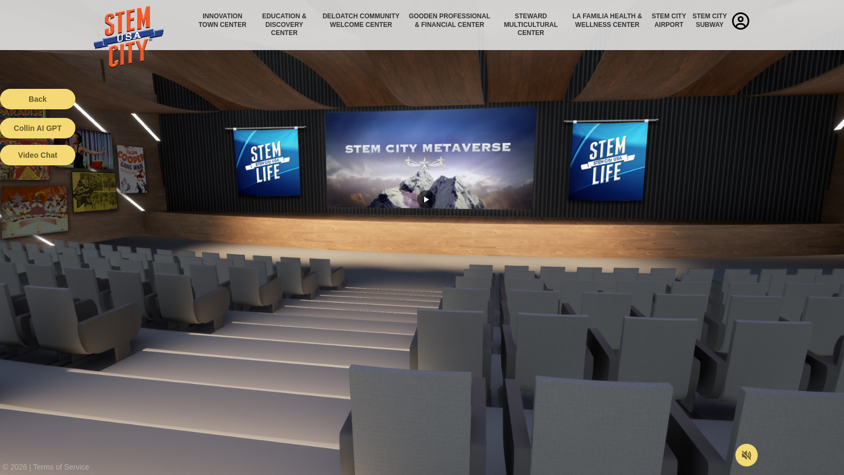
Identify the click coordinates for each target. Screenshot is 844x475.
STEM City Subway (709, 20)
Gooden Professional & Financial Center (449, 20)
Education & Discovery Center (284, 24)
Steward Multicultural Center (531, 24)
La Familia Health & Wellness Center (608, 20)
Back (37, 99)
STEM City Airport (669, 20)
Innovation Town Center (223, 20)
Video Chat (38, 155)
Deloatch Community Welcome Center (360, 20)
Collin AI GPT (38, 128)
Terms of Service (61, 467)
